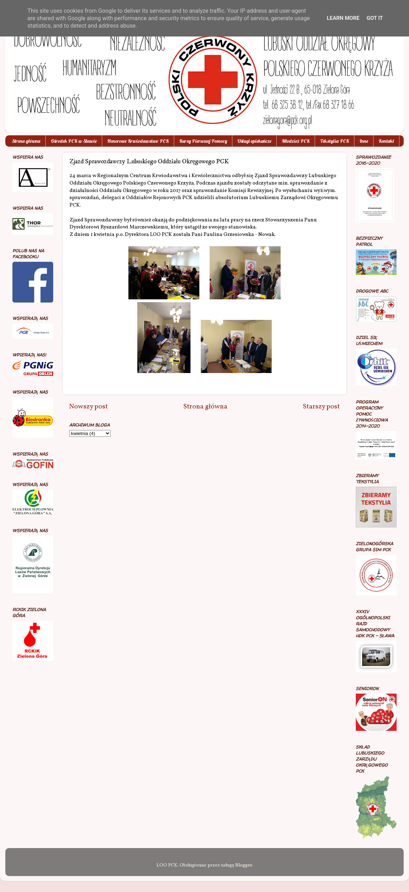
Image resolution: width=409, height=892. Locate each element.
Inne (363, 141)
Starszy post (321, 406)
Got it (374, 18)
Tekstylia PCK (334, 141)
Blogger (243, 865)
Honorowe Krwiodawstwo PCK (138, 141)
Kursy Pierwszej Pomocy (203, 141)
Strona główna (26, 141)
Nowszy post (88, 406)
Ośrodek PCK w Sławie (74, 141)
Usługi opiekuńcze (254, 141)
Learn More (343, 18)
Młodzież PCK (296, 141)
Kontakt (386, 141)
